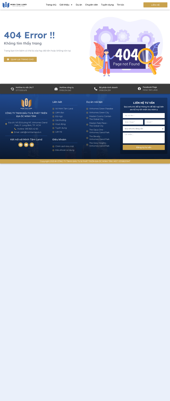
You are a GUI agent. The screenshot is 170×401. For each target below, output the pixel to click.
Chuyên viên (91, 5)
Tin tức (120, 5)
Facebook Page (150, 87)
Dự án (79, 5)
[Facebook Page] (139, 88)
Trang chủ (51, 5)
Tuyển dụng (107, 5)
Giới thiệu (66, 4)
